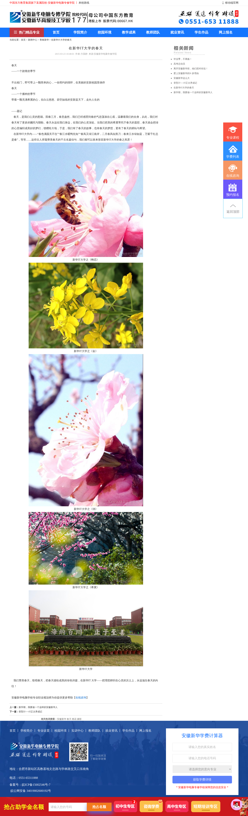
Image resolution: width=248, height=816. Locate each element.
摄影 (79, 719)
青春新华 (44, 39)
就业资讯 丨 (113, 730)
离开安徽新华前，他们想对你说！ (191, 68)
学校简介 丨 (28, 730)
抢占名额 (99, 807)
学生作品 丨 (130, 730)
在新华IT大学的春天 (184, 87)
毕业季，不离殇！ (183, 59)
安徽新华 (61, 719)
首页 (23, 39)
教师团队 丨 (96, 730)
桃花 (74, 719)
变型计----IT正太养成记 (30, 711)
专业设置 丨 (45, 730)
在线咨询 (81, 697)
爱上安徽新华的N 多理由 (186, 73)
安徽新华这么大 (182, 78)
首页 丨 (14, 730)
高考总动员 (179, 63)
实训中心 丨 (79, 730)
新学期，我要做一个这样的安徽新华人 (38, 707)
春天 (69, 719)
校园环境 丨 (62, 730)
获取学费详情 (202, 779)
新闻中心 (32, 39)
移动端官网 (231, 2)
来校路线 (84, 2)
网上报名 (145, 730)
